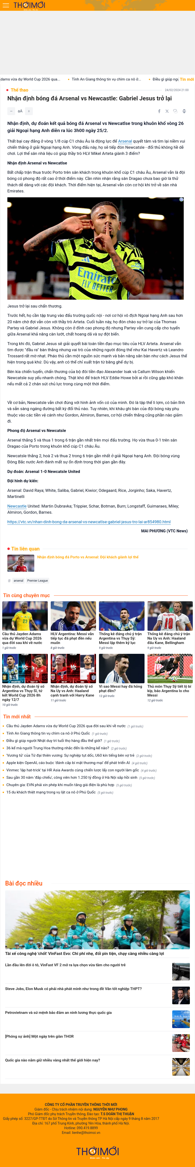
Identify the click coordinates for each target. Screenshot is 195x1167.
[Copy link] (175, 111)
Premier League (37, 580)
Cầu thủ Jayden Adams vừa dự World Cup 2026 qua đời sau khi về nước (74, 726)
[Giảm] (11, 111)
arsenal (18, 580)
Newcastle (17, 506)
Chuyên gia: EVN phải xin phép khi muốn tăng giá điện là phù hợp (69, 785)
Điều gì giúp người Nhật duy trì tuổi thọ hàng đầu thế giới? (63, 740)
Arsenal (125, 141)
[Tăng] (29, 111)
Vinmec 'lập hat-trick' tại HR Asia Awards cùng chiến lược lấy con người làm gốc (81, 770)
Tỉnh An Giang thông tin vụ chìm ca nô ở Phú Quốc (57, 733)
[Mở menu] (6, 5)
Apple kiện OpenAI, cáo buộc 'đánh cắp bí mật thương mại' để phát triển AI (76, 763)
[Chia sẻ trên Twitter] (167, 111)
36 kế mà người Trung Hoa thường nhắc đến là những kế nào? (66, 748)
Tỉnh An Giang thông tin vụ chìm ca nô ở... (114, 79)
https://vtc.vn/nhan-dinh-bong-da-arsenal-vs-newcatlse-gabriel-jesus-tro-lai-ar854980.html (89, 521)
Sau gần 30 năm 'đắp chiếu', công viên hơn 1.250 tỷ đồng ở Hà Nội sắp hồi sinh (80, 777)
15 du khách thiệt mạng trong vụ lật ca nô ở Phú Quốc (59, 792)
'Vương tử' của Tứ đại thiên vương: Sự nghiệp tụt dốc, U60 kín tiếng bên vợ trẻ (79, 755)
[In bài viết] (184, 111)
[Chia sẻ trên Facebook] (159, 111)
